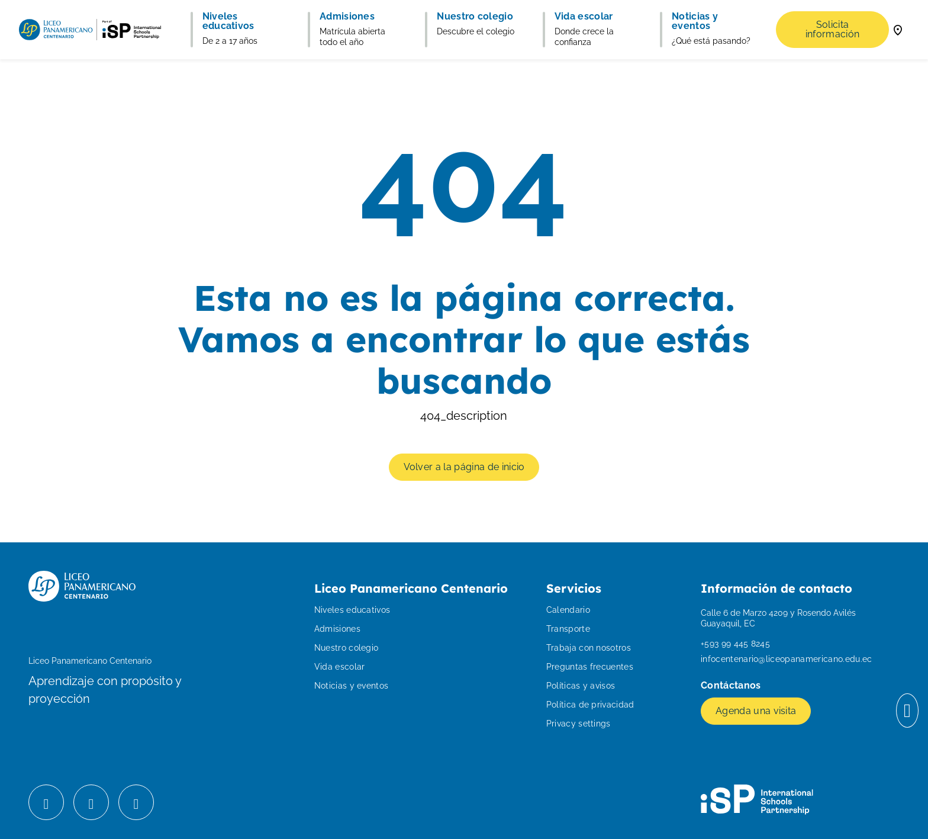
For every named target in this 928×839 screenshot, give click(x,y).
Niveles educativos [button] (228, 21)
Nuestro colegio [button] (475, 16)
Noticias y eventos (351, 685)
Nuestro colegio (346, 647)
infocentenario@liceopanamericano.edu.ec (786, 659)
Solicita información (832, 29)
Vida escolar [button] (584, 16)
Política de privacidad (590, 704)
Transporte (568, 629)
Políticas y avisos (581, 685)
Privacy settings (578, 723)
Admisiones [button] (347, 16)
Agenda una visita (756, 710)
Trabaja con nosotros (588, 647)
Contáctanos (732, 685)
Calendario (568, 610)
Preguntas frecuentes (589, 666)
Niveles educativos (352, 610)
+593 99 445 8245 (735, 643)
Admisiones (337, 629)
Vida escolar (339, 666)
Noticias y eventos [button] (695, 21)
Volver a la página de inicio (464, 466)
